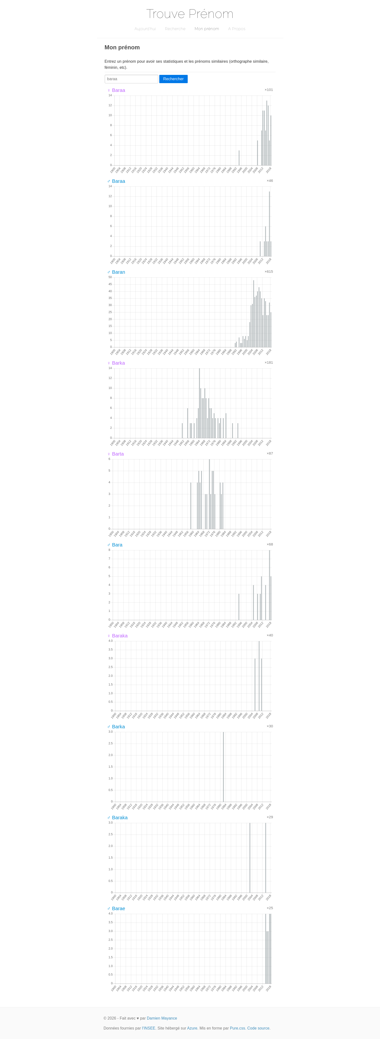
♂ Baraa (116, 181)
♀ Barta (115, 454)
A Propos (236, 28)
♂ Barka (116, 726)
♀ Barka (116, 363)
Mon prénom (206, 28)
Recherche (175, 28)
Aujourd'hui (145, 28)
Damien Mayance (162, 1018)
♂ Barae (116, 908)
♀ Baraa (116, 90)
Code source (258, 1028)
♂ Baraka (117, 817)
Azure (192, 1028)
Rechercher (173, 79)
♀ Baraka (117, 635)
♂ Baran (116, 272)
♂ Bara (115, 544)
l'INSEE (148, 1028)
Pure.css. (238, 1028)
